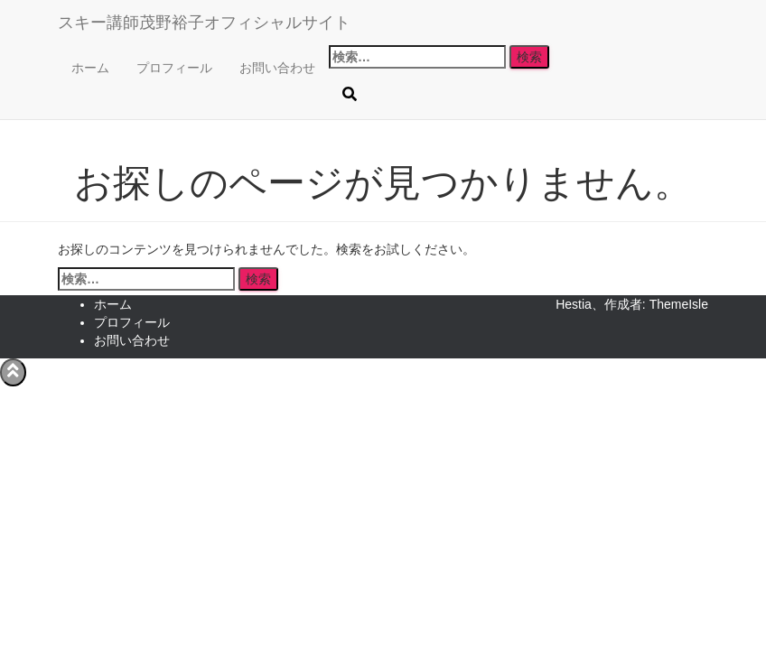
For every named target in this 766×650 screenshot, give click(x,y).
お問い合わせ (277, 67)
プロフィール (174, 67)
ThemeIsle (678, 304)
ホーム (90, 67)
